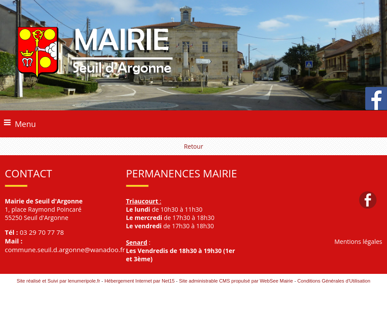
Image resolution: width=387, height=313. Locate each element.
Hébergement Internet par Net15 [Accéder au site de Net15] (140, 280)
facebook (368, 199)
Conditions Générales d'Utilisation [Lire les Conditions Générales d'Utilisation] (333, 280)
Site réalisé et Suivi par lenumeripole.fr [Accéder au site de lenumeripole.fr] (58, 280)
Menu (25, 124)
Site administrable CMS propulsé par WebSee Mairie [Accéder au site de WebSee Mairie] (236, 280)
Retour (193, 146)
